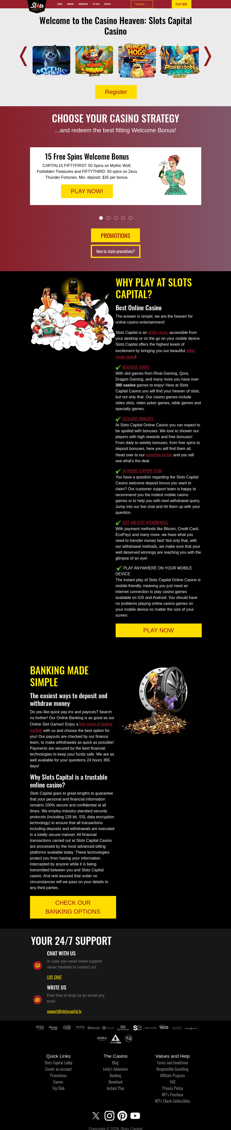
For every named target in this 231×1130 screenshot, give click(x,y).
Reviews (107, 4)
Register (116, 92)
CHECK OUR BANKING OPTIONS (73, 907)
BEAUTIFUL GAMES (136, 367)
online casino (157, 332)
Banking (70, 4)
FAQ (172, 1082)
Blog (115, 1063)
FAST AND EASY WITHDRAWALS (145, 522)
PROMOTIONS (115, 235)
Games (59, 4)
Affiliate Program (172, 1075)
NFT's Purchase (172, 1095)
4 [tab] (123, 218)
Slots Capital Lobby (58, 1063)
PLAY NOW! (87, 191)
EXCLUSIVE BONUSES (137, 419)
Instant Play (115, 1088)
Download (115, 1082)
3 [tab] (116, 218)
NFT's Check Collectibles (172, 1101)
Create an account (58, 1069)
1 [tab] (101, 218)
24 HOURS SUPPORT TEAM (142, 471)
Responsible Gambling (172, 1069)
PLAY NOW (181, 4)
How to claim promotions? (115, 251)
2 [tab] (108, 218)
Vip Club (96, 4)
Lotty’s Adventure (115, 1069)
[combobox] (142, 4)
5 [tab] (130, 218)
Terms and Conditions (172, 1063)
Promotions (83, 4)
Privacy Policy (172, 1088)
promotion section (159, 455)
